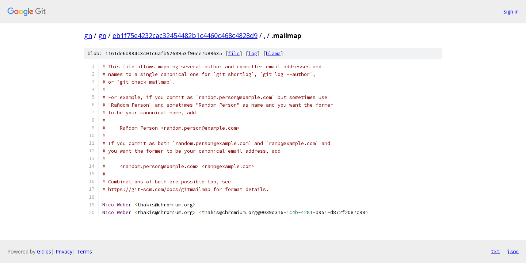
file (234, 53)
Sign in (511, 11)
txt (495, 251)
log (252, 53)
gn (88, 35)
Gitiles (44, 251)
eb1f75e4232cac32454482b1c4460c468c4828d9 (185, 35)
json (513, 251)
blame (273, 53)
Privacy (64, 251)
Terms (84, 251)
